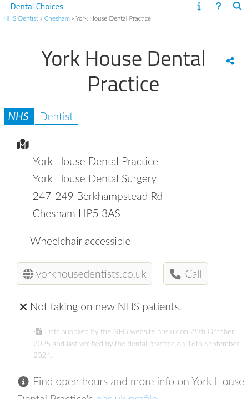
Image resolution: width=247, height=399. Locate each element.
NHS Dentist (20, 18)
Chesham (57, 18)
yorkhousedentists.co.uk (85, 273)
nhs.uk (167, 331)
